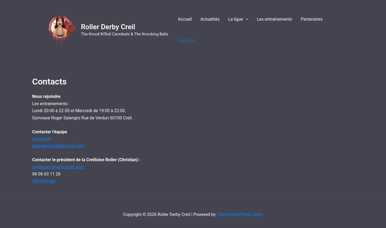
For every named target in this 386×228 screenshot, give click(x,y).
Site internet (43, 180)
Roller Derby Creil (108, 27)
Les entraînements (274, 19)
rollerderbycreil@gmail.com (58, 145)
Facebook (41, 138)
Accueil (185, 19)
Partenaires (312, 19)
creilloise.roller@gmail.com (58, 167)
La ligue (238, 19)
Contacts (186, 40)
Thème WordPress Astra (240, 214)
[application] (245, 19)
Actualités (210, 19)
